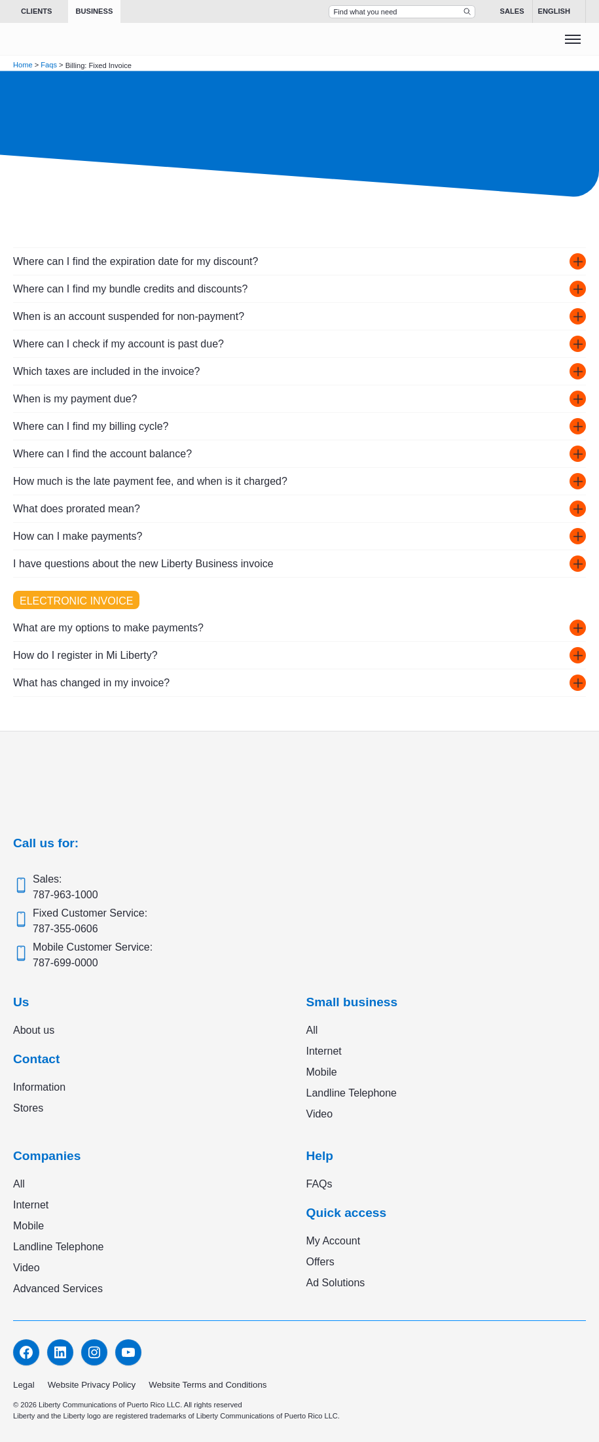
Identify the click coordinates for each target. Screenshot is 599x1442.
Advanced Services (58, 1288)
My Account (333, 1240)
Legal (24, 1385)
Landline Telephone (351, 1093)
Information (39, 1087)
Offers (320, 1261)
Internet (324, 1051)
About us (33, 1030)
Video (319, 1113)
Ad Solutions (335, 1282)
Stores (28, 1108)
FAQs (319, 1183)
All (312, 1030)
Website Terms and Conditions (207, 1385)
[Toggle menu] (573, 39)
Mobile (321, 1072)
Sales (512, 11)
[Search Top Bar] (402, 11)
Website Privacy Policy (92, 1385)
